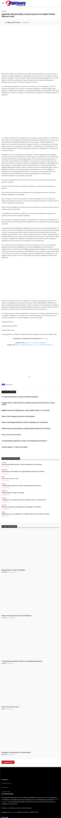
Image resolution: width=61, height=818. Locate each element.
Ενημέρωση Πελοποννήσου (14, 22)
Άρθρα (43, 342)
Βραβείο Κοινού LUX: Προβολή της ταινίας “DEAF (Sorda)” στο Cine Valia (26, 410)
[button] (30, 363)
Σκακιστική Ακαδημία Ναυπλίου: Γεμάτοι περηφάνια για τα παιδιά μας (25, 422)
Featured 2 (4, 617)
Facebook (45, 338)
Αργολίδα (4, 11)
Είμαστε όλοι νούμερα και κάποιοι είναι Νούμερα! (18, 416)
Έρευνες (27, 342)
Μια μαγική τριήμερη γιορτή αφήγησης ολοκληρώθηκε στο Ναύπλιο (21, 507)
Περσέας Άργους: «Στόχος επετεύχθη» (15, 447)
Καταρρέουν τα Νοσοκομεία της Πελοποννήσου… (17, 752)
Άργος (24, 345)
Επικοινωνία (5, 787)
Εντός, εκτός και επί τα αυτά (11, 434)
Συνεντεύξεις (35, 342)
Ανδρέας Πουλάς (9, 384)
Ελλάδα (3, 512)
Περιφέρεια (4, 754)
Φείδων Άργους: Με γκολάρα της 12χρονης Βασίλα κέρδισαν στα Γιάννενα (26, 428)
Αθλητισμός (4, 469)
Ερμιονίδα (30, 345)
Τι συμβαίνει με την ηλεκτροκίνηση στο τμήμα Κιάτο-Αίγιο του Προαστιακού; (24, 500)
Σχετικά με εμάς (6, 791)
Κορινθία (43, 345)
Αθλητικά (50, 345)
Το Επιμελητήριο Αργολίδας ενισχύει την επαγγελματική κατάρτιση (24, 441)
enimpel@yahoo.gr (6, 783)
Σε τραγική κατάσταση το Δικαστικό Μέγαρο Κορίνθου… (20, 397)
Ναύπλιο (18, 345)
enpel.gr (14, 812)
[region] (30, 365)
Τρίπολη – (37, 345)
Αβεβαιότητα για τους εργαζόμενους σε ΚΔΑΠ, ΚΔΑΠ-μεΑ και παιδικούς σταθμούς (26, 514)
